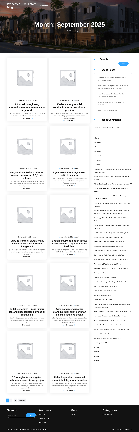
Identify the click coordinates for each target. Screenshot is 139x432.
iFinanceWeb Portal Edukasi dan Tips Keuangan (109, 320)
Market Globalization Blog (102, 295)
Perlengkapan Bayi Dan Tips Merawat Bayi (108, 273)
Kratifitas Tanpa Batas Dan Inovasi (105, 286)
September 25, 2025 (24, 100)
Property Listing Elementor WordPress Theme (22, 429)
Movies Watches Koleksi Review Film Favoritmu (110, 334)
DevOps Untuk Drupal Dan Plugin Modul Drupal (110, 282)
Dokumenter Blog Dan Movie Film (105, 291)
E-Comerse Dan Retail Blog (103, 300)
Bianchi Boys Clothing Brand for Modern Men (109, 242)
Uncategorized (107, 415)
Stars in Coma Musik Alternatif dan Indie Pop (109, 255)
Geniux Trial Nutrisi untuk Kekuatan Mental (108, 246)
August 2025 (43, 422)
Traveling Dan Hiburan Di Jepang (105, 277)
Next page (22, 400)
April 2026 (42, 415)
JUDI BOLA (97, 160)
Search (104, 59)
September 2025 (44, 418)
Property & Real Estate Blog (68, 31)
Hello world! (117, 127)
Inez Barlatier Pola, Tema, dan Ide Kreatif (107, 325)
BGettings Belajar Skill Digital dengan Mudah (109, 237)
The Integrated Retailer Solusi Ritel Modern (108, 264)
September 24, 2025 (67, 100)
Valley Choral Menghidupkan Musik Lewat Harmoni (111, 268)
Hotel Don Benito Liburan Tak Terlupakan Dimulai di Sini (112, 312)
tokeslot (96, 138)
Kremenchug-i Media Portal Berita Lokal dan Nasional (111, 329)
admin (35, 100)
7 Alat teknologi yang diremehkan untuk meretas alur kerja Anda (27, 107)
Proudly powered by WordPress (121, 429)
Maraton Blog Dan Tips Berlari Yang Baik (107, 338)
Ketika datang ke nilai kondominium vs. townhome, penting (69, 107)
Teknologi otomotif (100, 343)
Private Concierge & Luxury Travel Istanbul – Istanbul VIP (113, 184)
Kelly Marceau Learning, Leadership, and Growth (110, 251)
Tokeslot (97, 165)
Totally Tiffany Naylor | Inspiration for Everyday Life (111, 233)
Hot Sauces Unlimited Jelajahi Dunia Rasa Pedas (110, 316)
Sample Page (44, 6)
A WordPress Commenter (103, 127)
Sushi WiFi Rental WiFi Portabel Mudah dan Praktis (111, 259)
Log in (73, 415)
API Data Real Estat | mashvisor (107, 111)
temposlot (97, 142)
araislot (96, 347)
